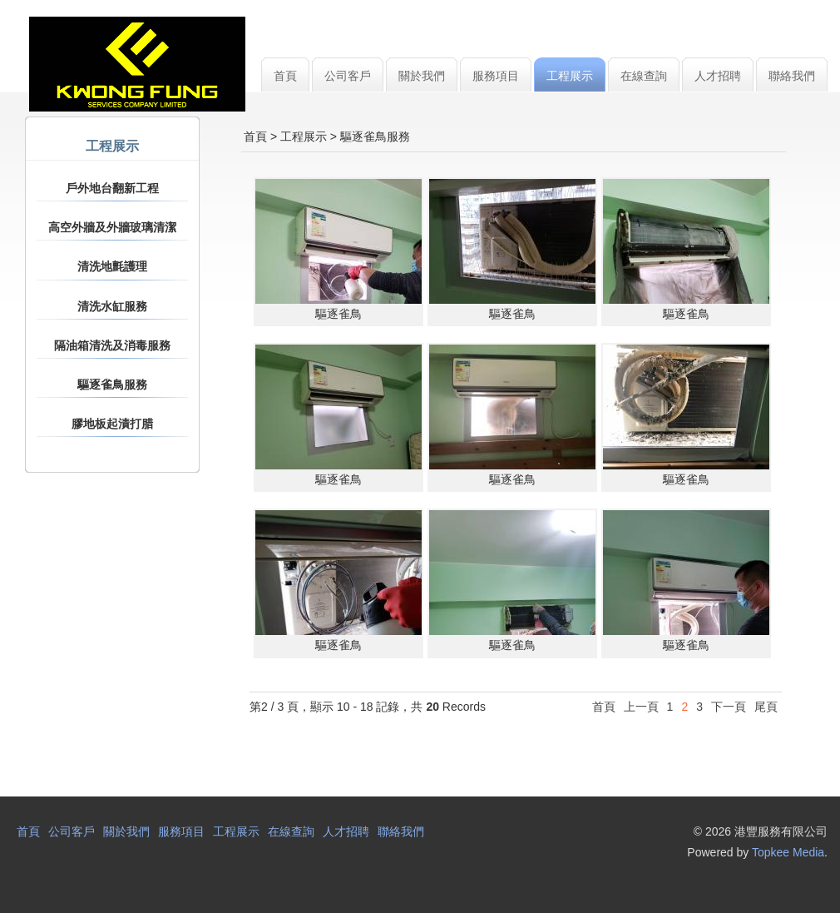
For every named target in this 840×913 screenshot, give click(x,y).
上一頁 (641, 706)
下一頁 (728, 706)
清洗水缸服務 (112, 306)
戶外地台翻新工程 (112, 188)
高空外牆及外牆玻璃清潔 (112, 227)
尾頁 (766, 706)
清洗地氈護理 (112, 266)
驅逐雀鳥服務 (112, 384)
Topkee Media (788, 852)
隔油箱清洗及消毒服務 (112, 345)
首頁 (255, 136)
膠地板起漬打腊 (112, 423)
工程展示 (303, 136)
